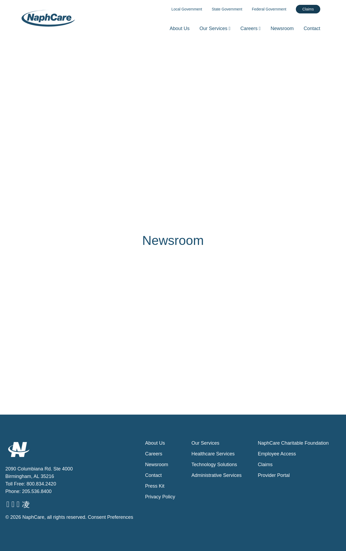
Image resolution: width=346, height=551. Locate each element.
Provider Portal (274, 475)
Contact (312, 28)
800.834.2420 (41, 484)
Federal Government (269, 9)
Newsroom (282, 28)
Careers (251, 28)
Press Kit (154, 486)
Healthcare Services (213, 453)
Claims (308, 9)
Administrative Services (217, 475)
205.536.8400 (36, 491)
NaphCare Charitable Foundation (293, 443)
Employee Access (277, 453)
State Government (227, 9)
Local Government (186, 9)
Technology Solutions (214, 464)
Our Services (216, 28)
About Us (180, 28)
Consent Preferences (110, 517)
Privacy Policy (160, 496)
